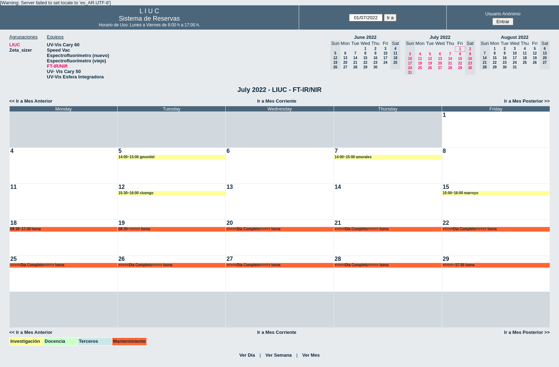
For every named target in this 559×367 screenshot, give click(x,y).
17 (385, 58)
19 (430, 63)
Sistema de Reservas (149, 18)
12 (430, 59)
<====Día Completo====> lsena (253, 229)
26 (430, 68)
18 (420, 63)
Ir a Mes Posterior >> (527, 101)
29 (365, 67)
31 (515, 67)
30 (375, 67)
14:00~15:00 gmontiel (136, 157)
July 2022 (440, 37)
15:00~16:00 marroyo (460, 193)
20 (345, 62)
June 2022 (365, 37)
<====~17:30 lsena (459, 265)
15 (365, 58)
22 (365, 62)
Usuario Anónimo (502, 13)
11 (420, 59)
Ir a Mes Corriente (276, 101)
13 (345, 58)
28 (355, 67)
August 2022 (514, 37)
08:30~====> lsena (134, 229)
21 (355, 62)
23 (375, 62)
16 (375, 58)
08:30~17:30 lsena (25, 229)
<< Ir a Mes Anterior (30, 101)
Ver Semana (279, 355)
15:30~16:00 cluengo (135, 193)
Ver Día (247, 355)
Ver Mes (311, 355)
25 (420, 68)
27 (345, 67)
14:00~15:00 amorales (353, 157)
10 (385, 53)
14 (355, 58)
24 (385, 62)
